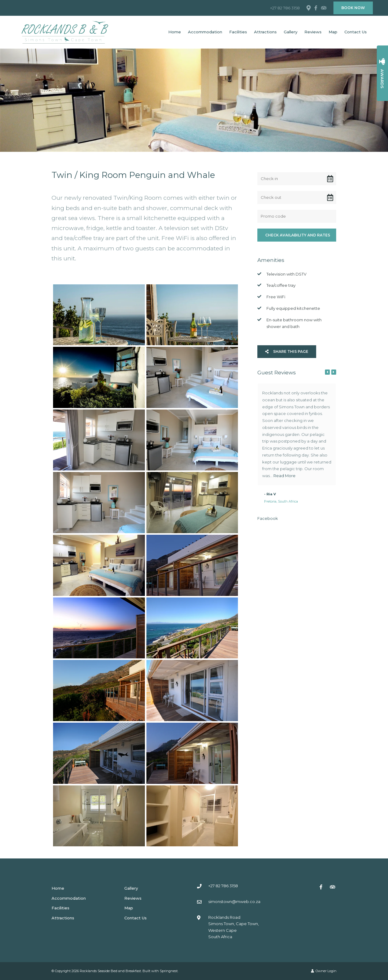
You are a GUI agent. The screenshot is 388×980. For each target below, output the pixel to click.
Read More (284, 475)
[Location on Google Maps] (308, 7)
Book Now (353, 7)
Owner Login (323, 971)
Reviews (313, 31)
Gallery (290, 31)
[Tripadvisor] (323, 7)
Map (333, 31)
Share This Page (286, 351)
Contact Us (355, 31)
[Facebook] (315, 7)
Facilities (238, 31)
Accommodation (205, 31)
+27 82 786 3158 (285, 8)
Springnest (169, 971)
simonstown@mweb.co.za (234, 901)
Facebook (267, 518)
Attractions (265, 31)
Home (174, 31)
